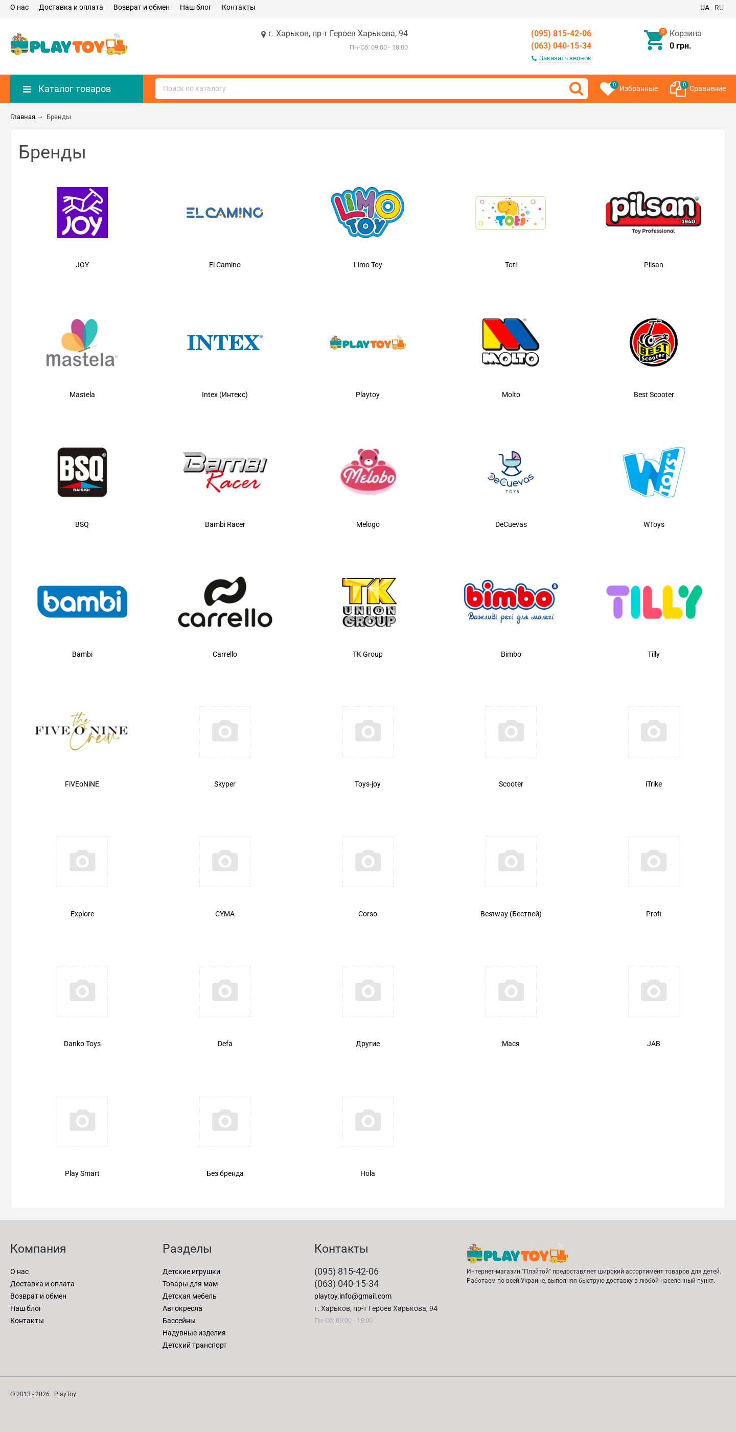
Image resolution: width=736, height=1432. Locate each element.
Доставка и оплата (71, 7)
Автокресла (182, 1308)
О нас (19, 7)
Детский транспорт (195, 1345)
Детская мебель (190, 1296)
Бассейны (179, 1320)
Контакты (239, 7)
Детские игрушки (191, 1271)
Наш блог (196, 7)
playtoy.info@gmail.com (353, 1296)
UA (704, 8)
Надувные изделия (194, 1333)
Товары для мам (190, 1284)
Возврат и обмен (141, 7)
